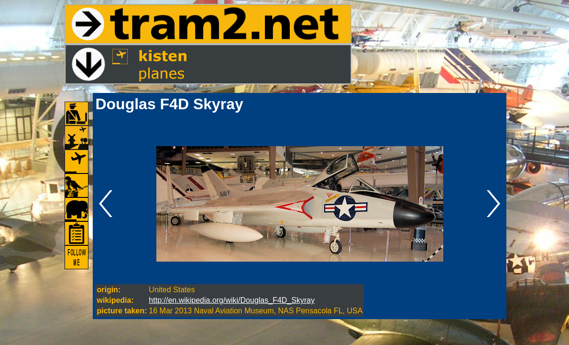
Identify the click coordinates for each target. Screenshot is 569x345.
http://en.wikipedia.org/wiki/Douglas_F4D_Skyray (232, 300)
